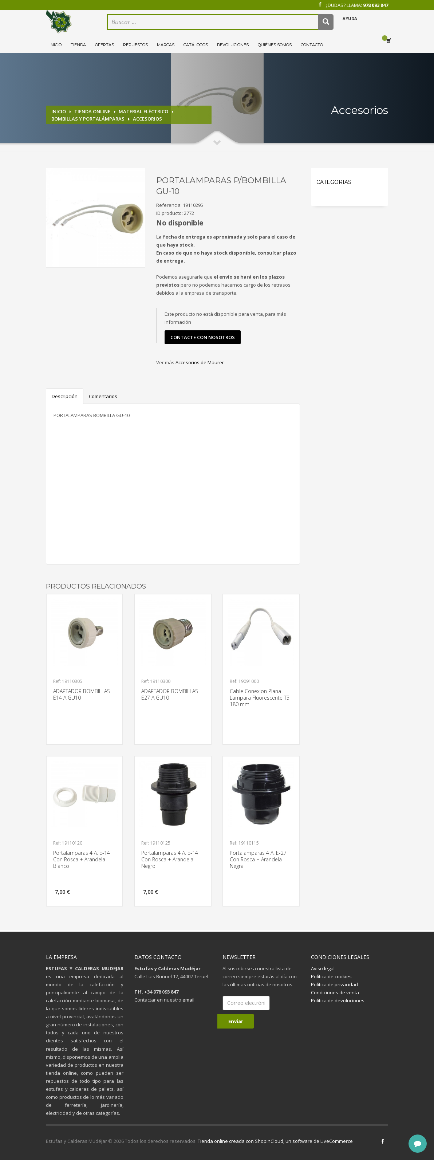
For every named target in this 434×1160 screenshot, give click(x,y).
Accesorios (147, 118)
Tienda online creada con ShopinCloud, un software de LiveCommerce (275, 1141)
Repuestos (135, 44)
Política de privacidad (334, 984)
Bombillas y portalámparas (88, 118)
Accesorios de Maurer (199, 362)
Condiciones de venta (335, 992)
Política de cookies (331, 976)
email (188, 999)
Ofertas (104, 44)
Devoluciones (233, 44)
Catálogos (196, 44)
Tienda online (92, 111)
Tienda (78, 44)
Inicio (56, 44)
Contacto (312, 44)
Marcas (165, 44)
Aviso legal (323, 968)
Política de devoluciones (337, 1000)
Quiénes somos (275, 44)
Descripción (65, 396)
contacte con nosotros (202, 337)
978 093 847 (375, 5)
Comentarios (103, 396)
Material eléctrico (143, 111)
